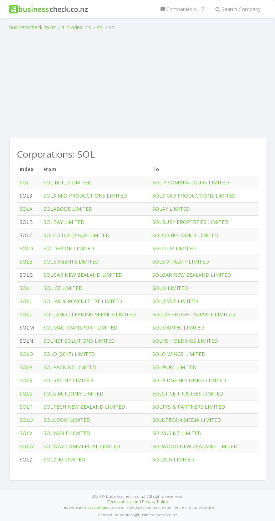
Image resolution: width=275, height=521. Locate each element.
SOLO (26, 354)
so (100, 27)
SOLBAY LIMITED (64, 222)
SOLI (25, 288)
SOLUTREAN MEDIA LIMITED (186, 420)
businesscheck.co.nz (32, 27)
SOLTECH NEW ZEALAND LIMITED (84, 406)
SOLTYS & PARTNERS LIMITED (188, 406)
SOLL (26, 314)
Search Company (238, 9)
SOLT (26, 406)
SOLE (26, 261)
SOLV (26, 433)
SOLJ (25, 301)
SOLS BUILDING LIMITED (73, 393)
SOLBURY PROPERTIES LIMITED (190, 222)
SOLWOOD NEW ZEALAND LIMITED (195, 446)
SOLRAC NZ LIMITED (68, 380)
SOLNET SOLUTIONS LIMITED (79, 340)
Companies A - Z (182, 9)
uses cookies (97, 507)
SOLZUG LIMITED (64, 459)
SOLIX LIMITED (170, 288)
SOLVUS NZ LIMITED (177, 433)
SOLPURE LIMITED (174, 367)
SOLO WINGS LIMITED (178, 354)
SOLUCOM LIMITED (67, 420)
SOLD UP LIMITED (174, 248)
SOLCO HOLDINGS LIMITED (77, 235)
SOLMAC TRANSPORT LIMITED (80, 327)
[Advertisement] (137, 84)
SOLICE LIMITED (63, 288)
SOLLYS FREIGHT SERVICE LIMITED (193, 314)
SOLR (26, 380)
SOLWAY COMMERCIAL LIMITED (82, 446)
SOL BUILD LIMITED (68, 182)
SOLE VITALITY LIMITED (180, 261)
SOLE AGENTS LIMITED (71, 261)
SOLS (26, 393)
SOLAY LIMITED (171, 208)
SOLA (26, 208)
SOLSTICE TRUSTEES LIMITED (187, 393)
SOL (24, 182)
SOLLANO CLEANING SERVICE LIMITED (90, 314)
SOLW (27, 446)
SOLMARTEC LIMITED (178, 327)
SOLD (26, 248)
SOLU (26, 420)
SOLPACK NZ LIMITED (70, 367)
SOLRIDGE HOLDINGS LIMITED (189, 380)
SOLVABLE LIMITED (67, 433)
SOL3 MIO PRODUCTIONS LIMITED (85, 195)
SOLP (26, 367)
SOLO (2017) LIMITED (69, 354)
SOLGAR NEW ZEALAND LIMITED (83, 274)
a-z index (72, 27)
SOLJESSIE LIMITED (175, 301)
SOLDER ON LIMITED (69, 248)
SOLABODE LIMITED (68, 208)
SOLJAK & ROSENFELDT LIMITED (83, 301)
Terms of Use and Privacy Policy (137, 501)
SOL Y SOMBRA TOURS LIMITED (190, 182)
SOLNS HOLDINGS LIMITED (185, 340)
